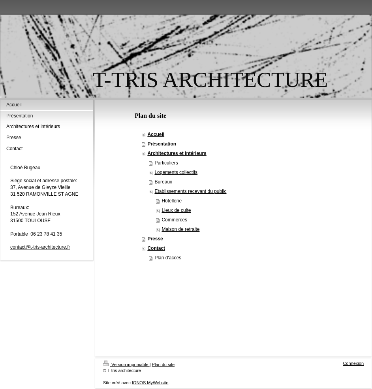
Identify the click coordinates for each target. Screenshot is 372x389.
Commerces (174, 220)
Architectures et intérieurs (176, 153)
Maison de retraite (180, 229)
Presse (155, 239)
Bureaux (163, 182)
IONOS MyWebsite (150, 382)
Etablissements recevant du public (190, 191)
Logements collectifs (175, 172)
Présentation (161, 144)
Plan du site (163, 364)
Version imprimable (126, 364)
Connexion (353, 363)
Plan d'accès (167, 258)
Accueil (155, 134)
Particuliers (166, 163)
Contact (156, 248)
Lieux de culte (176, 210)
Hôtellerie (172, 201)
